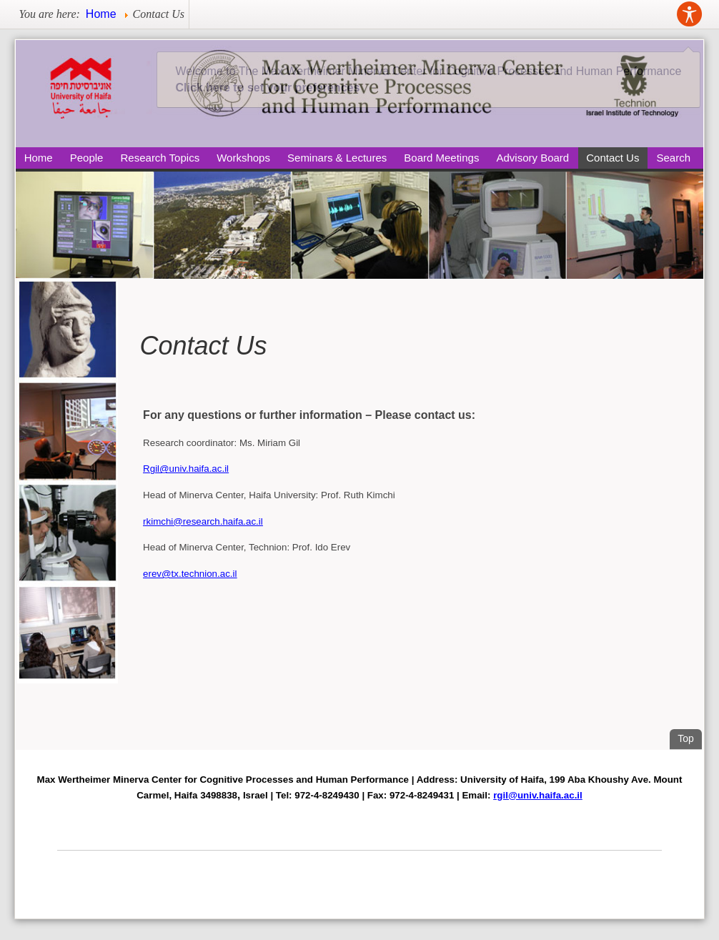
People (87, 158)
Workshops (243, 158)
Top (690, 736)
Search (674, 158)
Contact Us (612, 158)
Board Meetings (441, 158)
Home (38, 158)
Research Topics (160, 158)
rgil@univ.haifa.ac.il (537, 795)
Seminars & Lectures (337, 158)
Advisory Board (532, 158)
